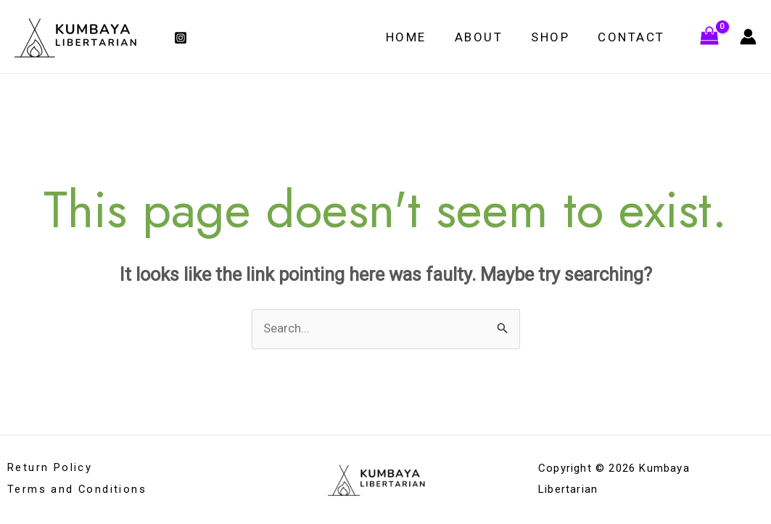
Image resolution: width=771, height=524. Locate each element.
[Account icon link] (748, 36)
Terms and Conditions (77, 489)
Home (418, 37)
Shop (556, 37)
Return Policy (49, 468)
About (487, 37)
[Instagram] (180, 37)
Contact (633, 37)
